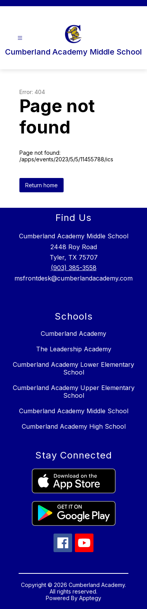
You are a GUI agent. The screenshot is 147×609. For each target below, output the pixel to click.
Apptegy (90, 598)
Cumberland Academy (73, 333)
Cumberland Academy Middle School (73, 411)
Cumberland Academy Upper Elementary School (74, 391)
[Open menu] (20, 38)
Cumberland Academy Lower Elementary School (73, 368)
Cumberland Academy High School (74, 426)
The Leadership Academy (73, 349)
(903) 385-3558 (74, 268)
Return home (41, 185)
